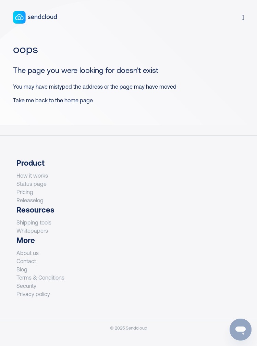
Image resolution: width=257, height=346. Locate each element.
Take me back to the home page (53, 100)
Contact (26, 261)
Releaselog (30, 200)
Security (26, 286)
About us (27, 253)
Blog (21, 269)
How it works (32, 175)
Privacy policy (33, 294)
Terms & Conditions (40, 277)
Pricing (24, 192)
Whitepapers (32, 231)
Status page (31, 184)
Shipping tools (33, 222)
